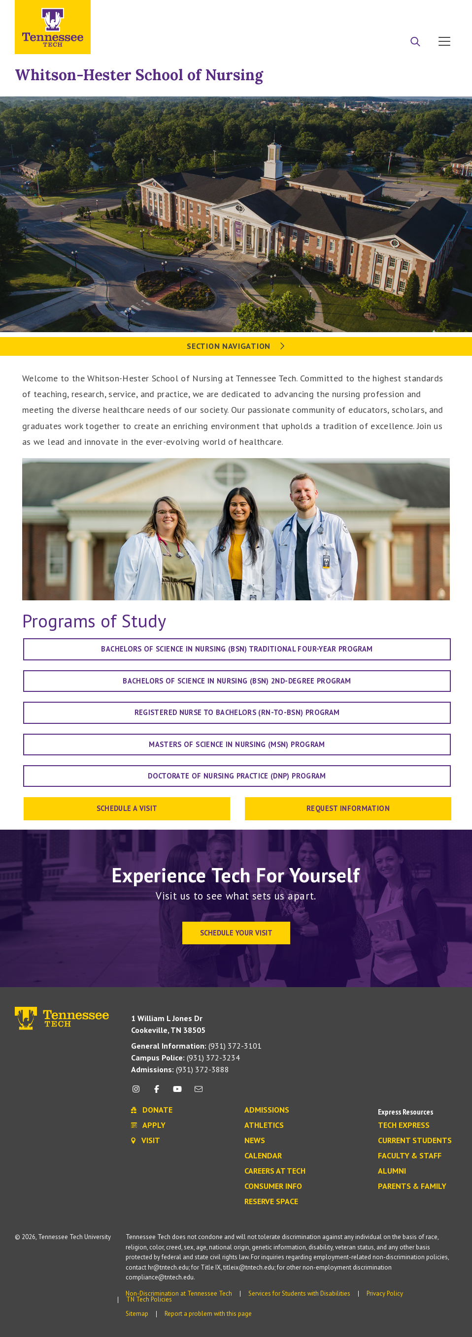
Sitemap (137, 1313)
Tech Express (404, 1125)
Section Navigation (236, 346)
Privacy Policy (385, 1293)
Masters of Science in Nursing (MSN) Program (237, 744)
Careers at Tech (274, 1171)
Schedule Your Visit (236, 932)
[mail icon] (198, 1092)
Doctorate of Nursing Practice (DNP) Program (237, 775)
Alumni (392, 1171)
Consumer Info (273, 1186)
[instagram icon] (138, 1092)
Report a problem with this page (208, 1313)
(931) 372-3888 (180, 1069)
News (254, 1140)
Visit (441, 11)
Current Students (415, 1140)
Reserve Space (271, 1201)
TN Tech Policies (149, 1299)
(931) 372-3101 (196, 1046)
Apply (367, 11)
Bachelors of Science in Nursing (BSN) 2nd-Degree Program (237, 680)
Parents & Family (412, 1186)
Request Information (348, 808)
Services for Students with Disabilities (299, 1293)
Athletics (264, 1125)
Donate (404, 11)
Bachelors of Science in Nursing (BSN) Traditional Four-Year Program (236, 648)
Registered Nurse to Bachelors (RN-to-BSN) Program (237, 712)
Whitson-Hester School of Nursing (139, 74)
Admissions (266, 1110)
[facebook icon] (156, 1092)
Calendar (263, 1155)
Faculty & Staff (409, 1155)
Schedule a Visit (127, 808)
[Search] (415, 42)
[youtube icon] (177, 1092)
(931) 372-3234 (185, 1057)
